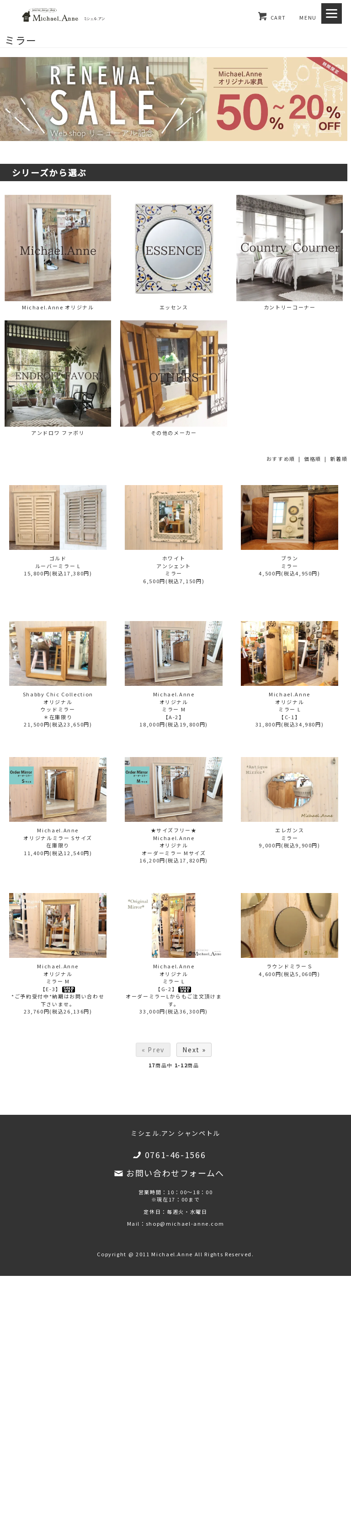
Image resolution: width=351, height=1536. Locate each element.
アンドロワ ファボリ (58, 378)
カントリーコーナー (289, 253)
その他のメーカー (173, 378)
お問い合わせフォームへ (175, 1173)
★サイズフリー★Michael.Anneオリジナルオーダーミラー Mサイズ (174, 841)
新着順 (338, 458)
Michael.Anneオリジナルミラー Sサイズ (57, 833)
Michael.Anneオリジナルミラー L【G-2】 (174, 977)
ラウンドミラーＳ (289, 966)
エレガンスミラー (289, 833)
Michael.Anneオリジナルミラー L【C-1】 (289, 705)
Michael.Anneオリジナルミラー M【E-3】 (58, 977)
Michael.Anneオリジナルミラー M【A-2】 (174, 705)
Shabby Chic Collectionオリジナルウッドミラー (58, 701)
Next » (194, 1049)
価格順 (312, 458)
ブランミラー (289, 561)
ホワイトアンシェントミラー (173, 565)
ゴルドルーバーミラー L (58, 561)
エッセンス (173, 253)
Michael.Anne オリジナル (58, 253)
